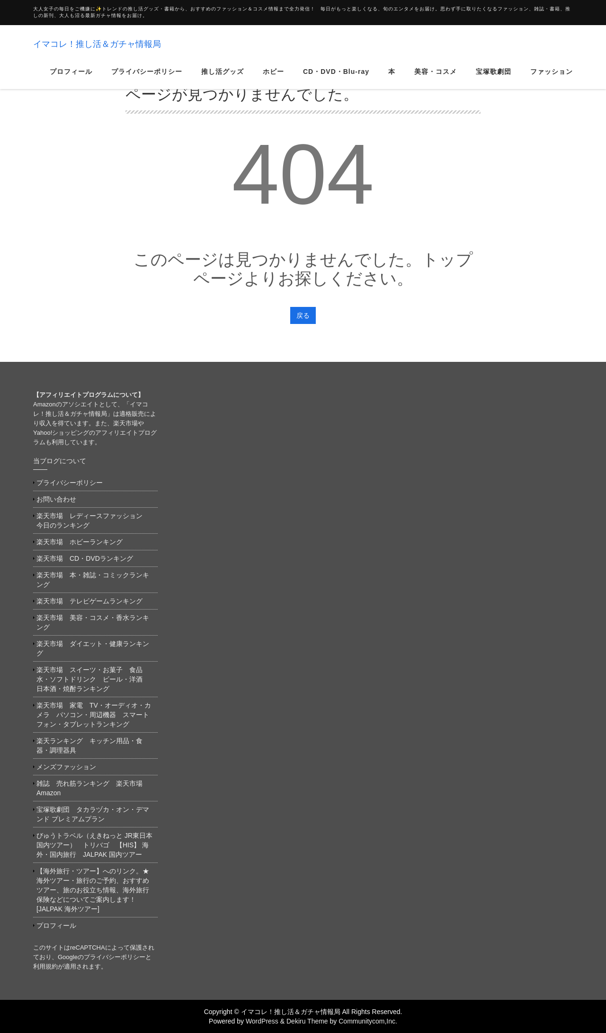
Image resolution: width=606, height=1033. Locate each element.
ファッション (551, 77)
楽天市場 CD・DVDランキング (84, 558)
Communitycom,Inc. (368, 1021)
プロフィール (71, 77)
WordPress (262, 1021)
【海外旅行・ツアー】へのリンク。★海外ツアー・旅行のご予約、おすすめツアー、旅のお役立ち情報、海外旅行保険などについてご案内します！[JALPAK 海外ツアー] (92, 890)
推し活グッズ (222, 77)
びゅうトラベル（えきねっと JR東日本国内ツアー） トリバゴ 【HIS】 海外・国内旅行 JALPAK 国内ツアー (94, 845)
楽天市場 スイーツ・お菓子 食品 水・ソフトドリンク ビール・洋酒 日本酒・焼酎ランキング (92, 679)
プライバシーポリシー (146, 77)
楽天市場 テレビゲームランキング (89, 601)
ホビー (273, 77)
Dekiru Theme (307, 1021)
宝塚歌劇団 (493, 77)
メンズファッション (66, 767)
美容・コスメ (435, 77)
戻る (303, 315)
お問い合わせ (56, 499)
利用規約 (45, 966)
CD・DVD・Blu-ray (336, 77)
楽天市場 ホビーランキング (79, 542)
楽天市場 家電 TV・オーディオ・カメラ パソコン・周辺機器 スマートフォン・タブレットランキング (93, 714)
